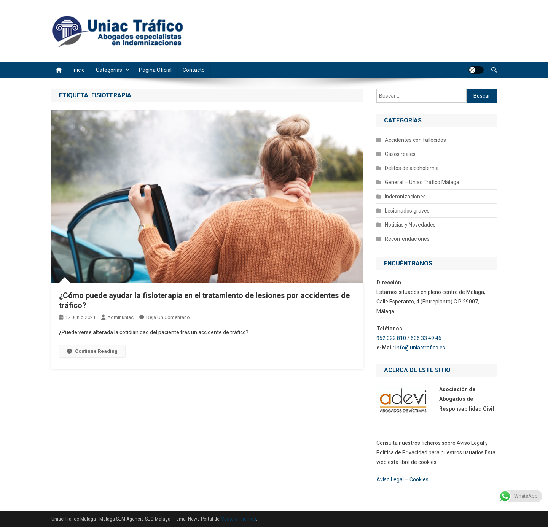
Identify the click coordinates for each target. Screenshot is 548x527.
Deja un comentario (168, 317)
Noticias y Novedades (410, 225)
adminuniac (120, 317)
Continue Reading (92, 351)
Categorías (109, 70)
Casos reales (400, 154)
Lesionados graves (407, 211)
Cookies (419, 479)
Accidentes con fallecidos (415, 140)
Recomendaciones (407, 239)
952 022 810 (391, 338)
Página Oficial (155, 70)
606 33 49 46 (426, 338)
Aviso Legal (390, 479)
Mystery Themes (238, 519)
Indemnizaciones (405, 197)
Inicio (79, 70)
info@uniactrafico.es (420, 347)
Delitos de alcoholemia (412, 168)
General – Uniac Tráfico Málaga (422, 182)
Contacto (194, 70)
